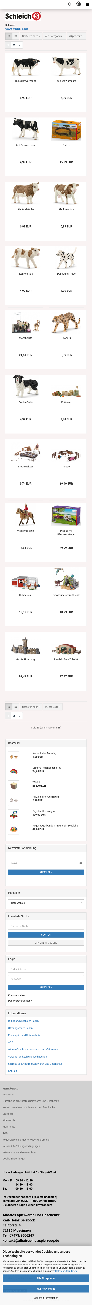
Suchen (46, 935)
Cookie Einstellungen (14, 1158)
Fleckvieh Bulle (26, 209)
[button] (8, 36)
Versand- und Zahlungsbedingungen (28, 1056)
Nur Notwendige (46, 1288)
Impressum (9, 1094)
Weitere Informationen (46, 1297)
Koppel (66, 466)
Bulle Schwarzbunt (25, 80)
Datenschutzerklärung (66, 1271)
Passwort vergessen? (20, 1000)
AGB (10, 1042)
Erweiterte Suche (46, 943)
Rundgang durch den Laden (23, 1021)
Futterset (66, 402)
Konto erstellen (16, 995)
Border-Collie (26, 402)
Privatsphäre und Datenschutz (19, 1152)
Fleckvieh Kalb (25, 273)
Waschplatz (25, 338)
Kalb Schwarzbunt (25, 145)
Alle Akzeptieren (46, 1278)
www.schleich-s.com (16, 28)
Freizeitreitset (25, 466)
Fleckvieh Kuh (66, 209)
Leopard (66, 338)
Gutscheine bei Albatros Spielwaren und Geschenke (31, 1100)
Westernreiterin (25, 530)
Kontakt (12, 1070)
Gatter (66, 145)
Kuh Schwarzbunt (66, 80)
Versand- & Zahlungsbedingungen (21, 1146)
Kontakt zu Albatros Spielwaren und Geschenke (29, 1107)
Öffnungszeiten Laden (20, 1028)
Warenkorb (9, 1120)
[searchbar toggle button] (69, 4)
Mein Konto (9, 1126)
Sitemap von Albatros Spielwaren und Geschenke (35, 1063)
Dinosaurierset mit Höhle (66, 595)
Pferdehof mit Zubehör (66, 659)
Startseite (8, 1113)
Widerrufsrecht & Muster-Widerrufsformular (26, 1139)
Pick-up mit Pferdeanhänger (66, 532)
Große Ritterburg (25, 659)
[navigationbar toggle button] (87, 4)
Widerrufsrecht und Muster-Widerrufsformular (33, 1049)
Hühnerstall (25, 595)
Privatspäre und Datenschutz (24, 1035)
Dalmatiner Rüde (66, 273)
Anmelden (46, 872)
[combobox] (31, 36)
